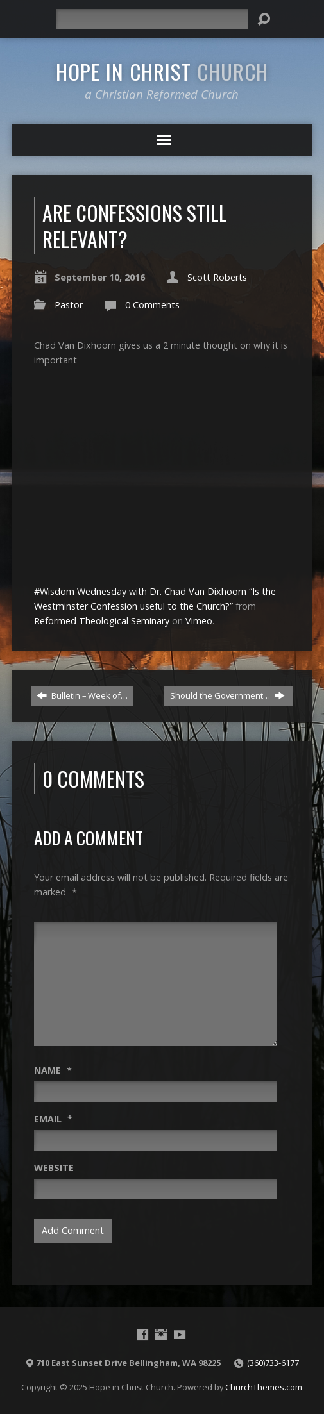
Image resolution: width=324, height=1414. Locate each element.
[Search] (152, 19)
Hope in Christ (162, 71)
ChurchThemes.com (263, 1387)
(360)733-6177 (273, 1362)
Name (53, 1070)
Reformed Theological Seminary (101, 621)
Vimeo (198, 621)
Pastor (69, 305)
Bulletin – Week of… (82, 695)
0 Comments (152, 305)
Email (53, 1119)
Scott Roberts (217, 277)
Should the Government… (227, 695)
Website (54, 1167)
